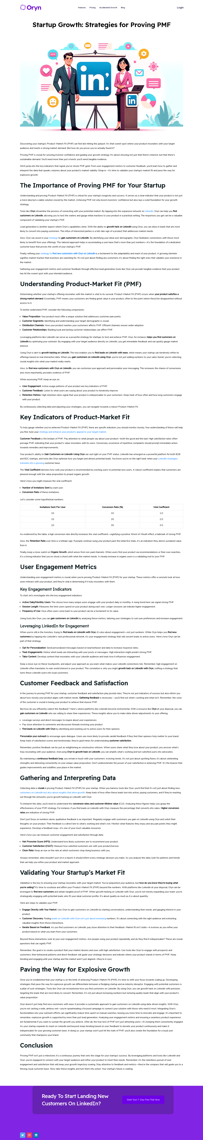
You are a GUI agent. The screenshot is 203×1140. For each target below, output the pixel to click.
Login (180, 7)
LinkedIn (149, 211)
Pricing (93, 7)
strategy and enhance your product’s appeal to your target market (72, 432)
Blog (123, 7)
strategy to (67, 253)
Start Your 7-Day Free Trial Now (143, 1099)
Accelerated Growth (108, 7)
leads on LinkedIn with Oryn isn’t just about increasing (79, 918)
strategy (53, 238)
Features (82, 7)
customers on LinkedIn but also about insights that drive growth (52, 792)
